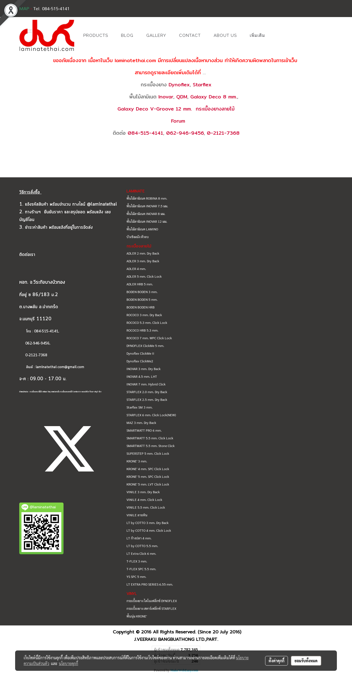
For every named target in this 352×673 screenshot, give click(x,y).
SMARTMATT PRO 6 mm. (144, 430)
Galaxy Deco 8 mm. (213, 97)
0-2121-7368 (223, 133)
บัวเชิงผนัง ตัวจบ (138, 237)
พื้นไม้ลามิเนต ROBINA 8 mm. (147, 198)
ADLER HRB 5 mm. (140, 284)
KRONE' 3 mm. (137, 461)
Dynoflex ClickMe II (140, 353)
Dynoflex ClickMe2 (140, 361)
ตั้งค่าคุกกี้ (276, 660)
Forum (178, 121)
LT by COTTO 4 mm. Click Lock (149, 530)
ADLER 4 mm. (136, 268)
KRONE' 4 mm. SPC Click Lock (148, 469)
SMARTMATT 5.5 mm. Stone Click (151, 445)
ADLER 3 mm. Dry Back (143, 261)
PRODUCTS (95, 35)
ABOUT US (225, 35)
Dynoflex (179, 85)
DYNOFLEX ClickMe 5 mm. (145, 345)
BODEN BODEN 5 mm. (142, 299)
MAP (24, 9)
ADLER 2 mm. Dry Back (143, 253)
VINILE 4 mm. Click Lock (144, 499)
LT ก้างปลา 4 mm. (139, 538)
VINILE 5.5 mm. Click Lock (146, 507)
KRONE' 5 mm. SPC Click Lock (148, 476)
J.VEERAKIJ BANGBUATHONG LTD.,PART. (176, 639)
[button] (279, 35)
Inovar (165, 97)
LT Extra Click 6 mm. (141, 553)
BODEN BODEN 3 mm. (142, 291)
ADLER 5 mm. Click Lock (144, 276)
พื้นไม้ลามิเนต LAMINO (142, 229)
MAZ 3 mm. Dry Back (141, 422)
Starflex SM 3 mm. (140, 407)
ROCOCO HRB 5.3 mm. (142, 330)
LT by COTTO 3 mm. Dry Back (148, 522)
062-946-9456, (34, 343)
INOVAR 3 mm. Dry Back (144, 368)
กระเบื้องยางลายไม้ (215, 109)
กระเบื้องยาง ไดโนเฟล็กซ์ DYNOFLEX (152, 600)
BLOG (127, 35)
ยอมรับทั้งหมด (306, 660)
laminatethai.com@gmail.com (60, 367)
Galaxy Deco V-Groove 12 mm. (154, 109)
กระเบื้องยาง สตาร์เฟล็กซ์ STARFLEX (151, 608)
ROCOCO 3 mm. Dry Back (144, 315)
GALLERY (156, 35)
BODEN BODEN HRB (141, 307)
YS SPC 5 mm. (136, 576)
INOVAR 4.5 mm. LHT (142, 376)
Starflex (202, 85)
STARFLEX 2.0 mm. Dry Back (147, 392)
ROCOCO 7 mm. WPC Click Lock (149, 338)
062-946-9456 (185, 133)
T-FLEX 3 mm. (137, 561)
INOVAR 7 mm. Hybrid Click (146, 384)
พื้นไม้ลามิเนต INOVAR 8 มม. (146, 213)
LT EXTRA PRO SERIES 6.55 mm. (150, 584)
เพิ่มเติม (257, 35)
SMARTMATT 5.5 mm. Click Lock (150, 438)
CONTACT (190, 35)
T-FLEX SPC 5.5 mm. (141, 569)
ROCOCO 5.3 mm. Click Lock (147, 322)
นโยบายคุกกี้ (68, 663)
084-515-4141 (145, 133)
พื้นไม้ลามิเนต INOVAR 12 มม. (147, 221)
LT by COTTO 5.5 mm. (142, 546)
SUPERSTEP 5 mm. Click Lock (148, 453)
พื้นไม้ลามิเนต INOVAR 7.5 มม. (147, 206)
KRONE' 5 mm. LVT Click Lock (148, 484)
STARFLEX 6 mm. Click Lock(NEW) (151, 415)
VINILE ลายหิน (137, 515)
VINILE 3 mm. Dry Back (143, 492)
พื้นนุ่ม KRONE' (137, 616)
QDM (181, 97)
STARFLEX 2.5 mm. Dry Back (147, 399)
